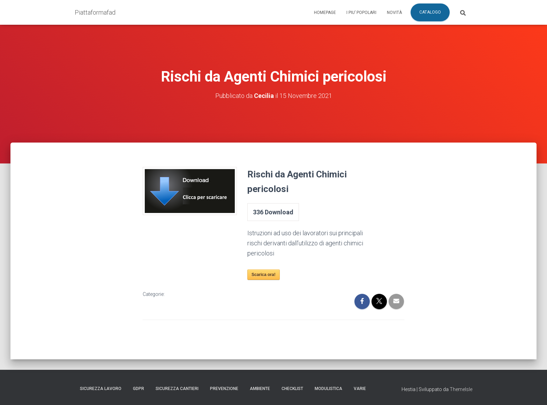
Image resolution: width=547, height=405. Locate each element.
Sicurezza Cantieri (177, 388)
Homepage (325, 12)
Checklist (292, 388)
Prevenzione (224, 388)
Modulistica (328, 388)
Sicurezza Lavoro (100, 388)
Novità (394, 12)
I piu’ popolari (361, 12)
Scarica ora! (264, 274)
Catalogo (430, 12)
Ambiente (260, 388)
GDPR (138, 388)
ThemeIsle (461, 389)
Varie (360, 388)
